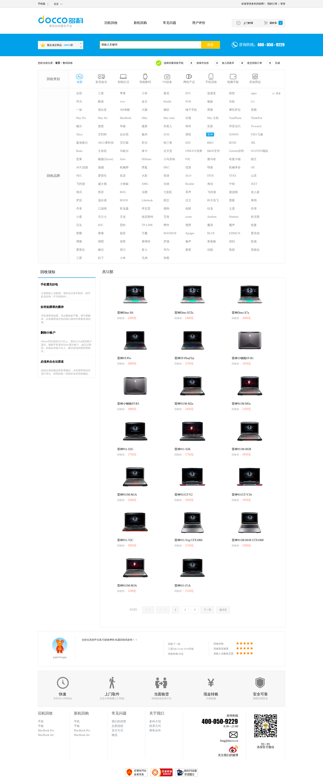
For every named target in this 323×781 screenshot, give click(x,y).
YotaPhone (235, 118)
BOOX (124, 200)
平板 (77, 725)
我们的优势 (119, 721)
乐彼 (166, 183)
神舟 (188, 126)
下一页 (207, 609)
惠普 (101, 126)
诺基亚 (211, 93)
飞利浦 (80, 183)
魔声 (232, 225)
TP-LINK (147, 225)
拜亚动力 (235, 126)
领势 (188, 225)
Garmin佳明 (236, 150)
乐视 (188, 118)
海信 (210, 183)
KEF (188, 142)
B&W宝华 (213, 150)
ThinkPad (256, 118)
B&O (210, 142)
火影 (144, 175)
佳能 (210, 249)
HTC (188, 93)
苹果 (123, 93)
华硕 (123, 126)
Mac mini (169, 118)
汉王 (188, 200)
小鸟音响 (169, 159)
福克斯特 (147, 216)
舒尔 (144, 142)
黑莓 (210, 109)
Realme (189, 183)
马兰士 (102, 216)
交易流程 (117, 725)
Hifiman (146, 159)
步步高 (124, 134)
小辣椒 (124, 183)
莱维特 (146, 241)
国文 (166, 200)
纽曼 (254, 225)
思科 (123, 225)
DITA (210, 175)
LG (253, 101)
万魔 (144, 233)
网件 (166, 225)
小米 (144, 93)
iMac (145, 118)
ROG (123, 192)
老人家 (255, 192)
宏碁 (210, 126)
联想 (232, 93)
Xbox (79, 134)
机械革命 (235, 167)
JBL (253, 142)
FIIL (188, 159)
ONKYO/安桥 (193, 150)
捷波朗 (233, 192)
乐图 (144, 192)
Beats (79, 150)
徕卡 (144, 150)
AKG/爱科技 (106, 142)
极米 (144, 134)
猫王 (254, 159)
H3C (100, 225)
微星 (144, 126)
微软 (166, 109)
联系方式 (155, 725)
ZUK (167, 134)
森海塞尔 (82, 142)
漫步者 (102, 200)
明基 (210, 167)
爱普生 (102, 175)
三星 (101, 93)
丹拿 (79, 208)
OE (253, 167)
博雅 (79, 241)
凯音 (101, 192)
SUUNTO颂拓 (259, 150)
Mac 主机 (213, 118)
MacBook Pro (82, 730)
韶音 (123, 233)
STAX (232, 175)
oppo (254, 93)
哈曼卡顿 (235, 159)
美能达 (255, 249)
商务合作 (155, 730)
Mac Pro (81, 118)
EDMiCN (234, 233)
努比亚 (102, 109)
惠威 (101, 167)
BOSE (232, 142)
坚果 (79, 159)
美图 (254, 109)
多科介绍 (155, 721)
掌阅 (254, 200)
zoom (188, 216)
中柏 (232, 183)
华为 (79, 101)
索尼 (166, 93)
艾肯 (166, 216)
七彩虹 (168, 192)
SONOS (234, 134)
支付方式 (117, 730)
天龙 (123, 216)
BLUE (211, 233)
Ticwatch (256, 126)
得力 (123, 249)
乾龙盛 (124, 208)
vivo (122, 101)
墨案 (232, 200)
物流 (114, 735)
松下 (101, 258)
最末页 (223, 609)
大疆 (144, 109)
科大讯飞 (213, 200)
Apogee (189, 233)
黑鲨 (144, 167)
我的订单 (272, 3)
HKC (167, 167)
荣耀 (79, 233)
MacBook (125, 118)
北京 (56, 3)
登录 (282, 3)
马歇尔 (124, 150)
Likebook (147, 200)
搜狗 (166, 208)
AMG (145, 183)
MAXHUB (170, 233)
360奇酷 (125, 109)
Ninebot (233, 216)
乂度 (232, 208)
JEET (254, 183)
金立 (144, 101)
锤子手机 (191, 109)
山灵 (254, 175)
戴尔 (79, 126)
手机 (77, 721)
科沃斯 (255, 216)
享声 (188, 192)
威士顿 (102, 183)
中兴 (188, 101)
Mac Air (103, 118)
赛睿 (101, 233)
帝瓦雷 (146, 208)
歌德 (254, 241)
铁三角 (168, 142)
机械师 (124, 167)
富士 (144, 249)
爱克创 (255, 233)
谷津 (254, 208)
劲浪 (166, 175)
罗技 (79, 200)
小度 (79, 216)
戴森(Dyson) (105, 159)
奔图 (166, 258)
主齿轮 (102, 150)
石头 (79, 225)
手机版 (41, 3)
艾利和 (102, 134)
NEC (79, 175)
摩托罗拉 (235, 109)
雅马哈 (211, 159)
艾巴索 (124, 142)
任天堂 (168, 150)
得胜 (123, 241)
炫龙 (123, 175)
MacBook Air (82, 735)
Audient (212, 216)
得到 (232, 241)
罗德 (166, 241)
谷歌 (232, 101)
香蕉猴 (211, 241)
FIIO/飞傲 (257, 134)
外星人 (168, 126)
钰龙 (210, 208)
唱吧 (101, 241)
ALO (188, 175)
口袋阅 (102, 208)
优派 (188, 167)
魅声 (188, 241)
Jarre (122, 159)
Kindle (167, 101)
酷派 (101, 101)
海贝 (79, 192)
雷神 (210, 134)
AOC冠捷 (82, 167)
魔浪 (210, 225)
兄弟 (144, 258)
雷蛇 (188, 134)
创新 (188, 208)
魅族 (210, 101)
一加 (79, 109)
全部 (79, 93)
